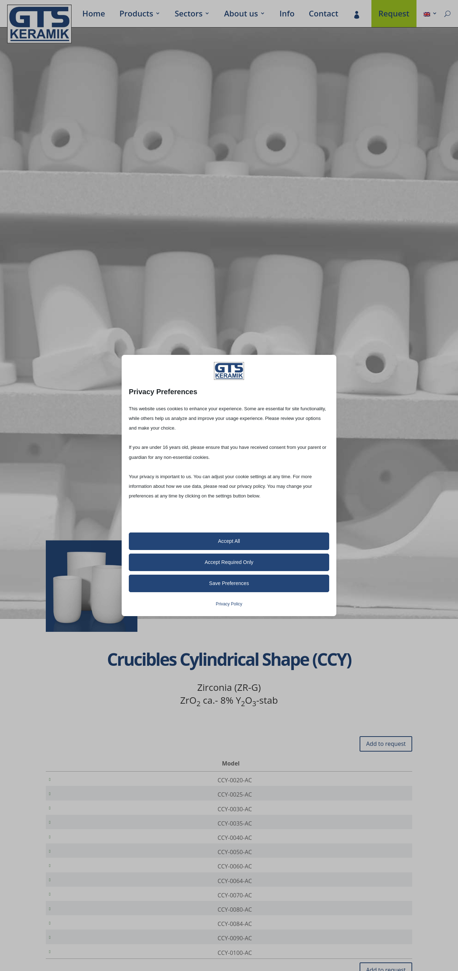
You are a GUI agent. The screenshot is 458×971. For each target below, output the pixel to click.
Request (394, 15)
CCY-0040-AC (82, 847)
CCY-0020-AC (82, 780)
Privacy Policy (229, 603)
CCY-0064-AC (82, 898)
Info (286, 15)
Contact (323, 15)
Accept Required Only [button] (229, 562)
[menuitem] (430, 15)
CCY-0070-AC (82, 914)
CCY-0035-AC (82, 830)
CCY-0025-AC (82, 797)
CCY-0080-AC (82, 931)
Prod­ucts (136, 15)
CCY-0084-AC (82, 948)
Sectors (189, 15)
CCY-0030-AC (82, 814)
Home (93, 15)
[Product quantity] (382, 780)
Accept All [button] (229, 541)
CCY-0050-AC (82, 864)
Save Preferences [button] (229, 583)
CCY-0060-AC (82, 881)
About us (241, 15)
